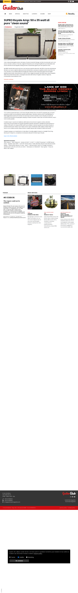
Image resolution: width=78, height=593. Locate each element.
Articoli (17, 14)
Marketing (31, 557)
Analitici (22, 557)
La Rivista (34, 14)
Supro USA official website (10, 136)
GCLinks (42, 14)
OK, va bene (19, 561)
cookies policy (71, 508)
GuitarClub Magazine (70, 500)
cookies (1, 591)
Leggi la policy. (38, 553)
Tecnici (13, 557)
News (10, 14)
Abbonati (7, 1)
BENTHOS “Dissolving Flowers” (32, 1)
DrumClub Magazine (70, 501)
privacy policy (63, 508)
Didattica (26, 14)
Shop (49, 14)
